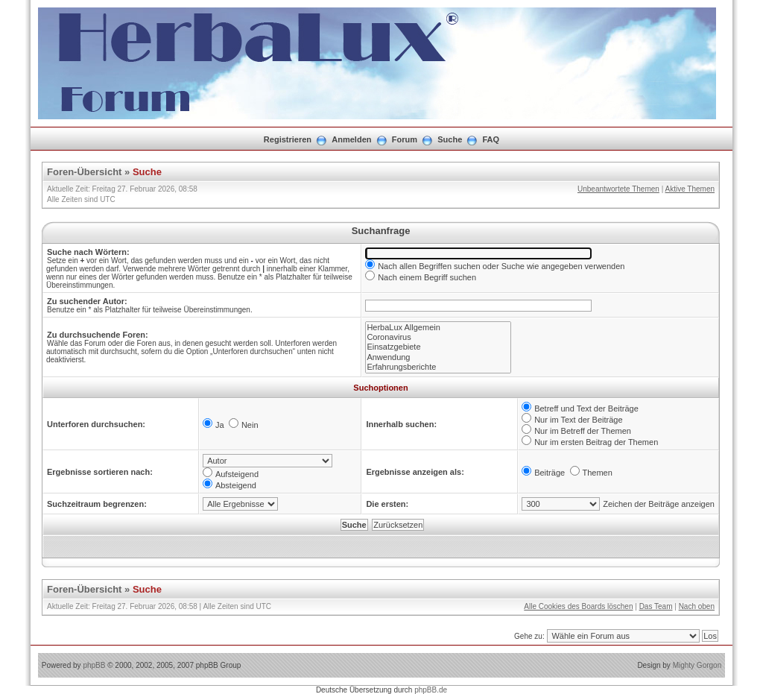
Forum (404, 139)
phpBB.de (430, 690)
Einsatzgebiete (438, 347)
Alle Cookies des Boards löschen (578, 606)
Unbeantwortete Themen (618, 189)
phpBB (94, 665)
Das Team (656, 606)
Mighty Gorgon (697, 665)
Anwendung (438, 357)
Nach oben (697, 606)
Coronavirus (438, 337)
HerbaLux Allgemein (438, 327)
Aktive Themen (690, 189)
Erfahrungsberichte (438, 367)
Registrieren (287, 139)
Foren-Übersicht (84, 171)
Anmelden (351, 139)
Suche (449, 139)
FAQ (491, 139)
